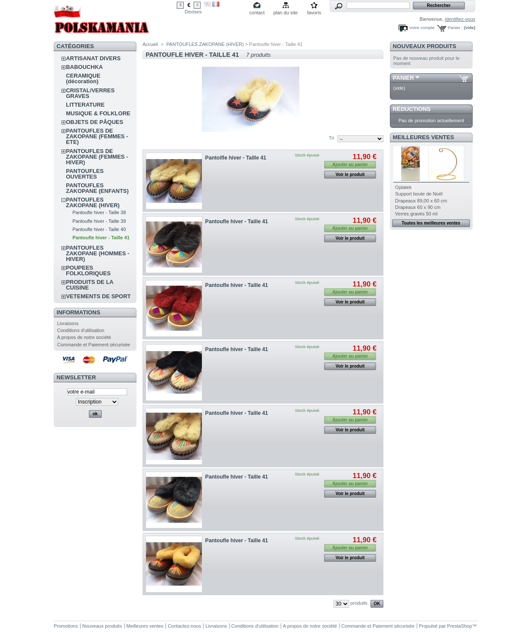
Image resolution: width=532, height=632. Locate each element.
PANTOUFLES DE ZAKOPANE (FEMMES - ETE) (97, 136)
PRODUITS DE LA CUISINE (89, 285)
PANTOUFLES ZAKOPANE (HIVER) (93, 202)
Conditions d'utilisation (80, 330)
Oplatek (403, 187)
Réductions (412, 109)
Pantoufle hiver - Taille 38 (99, 212)
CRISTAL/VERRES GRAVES (90, 93)
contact (256, 12)
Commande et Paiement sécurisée (93, 344)
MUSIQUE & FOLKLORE (98, 113)
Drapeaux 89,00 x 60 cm (421, 200)
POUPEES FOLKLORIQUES (88, 270)
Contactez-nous (184, 626)
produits (358, 603)
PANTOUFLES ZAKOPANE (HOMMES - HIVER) (97, 253)
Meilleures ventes (423, 137)
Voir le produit (350, 174)
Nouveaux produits (425, 46)
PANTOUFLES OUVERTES (85, 174)
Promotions (66, 626)
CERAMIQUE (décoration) (83, 78)
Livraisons (68, 323)
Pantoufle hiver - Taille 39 (99, 221)
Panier (403, 78)
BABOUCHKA (84, 67)
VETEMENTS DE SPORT (98, 296)
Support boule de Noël (418, 193)
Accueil (150, 44)
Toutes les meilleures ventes (431, 223)
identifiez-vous (460, 19)
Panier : (455, 27)
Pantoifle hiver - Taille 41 (235, 158)
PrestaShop (459, 626)
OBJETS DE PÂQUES (94, 122)
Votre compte (422, 27)
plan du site (285, 12)
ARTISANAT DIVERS (93, 58)
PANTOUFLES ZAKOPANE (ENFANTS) (97, 188)
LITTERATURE (85, 104)
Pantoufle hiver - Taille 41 (101, 237)
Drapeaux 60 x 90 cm (418, 207)
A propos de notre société (84, 337)
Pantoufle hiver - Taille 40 (99, 229)
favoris (314, 12)
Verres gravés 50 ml (416, 213)
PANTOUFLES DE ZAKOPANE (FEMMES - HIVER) (97, 157)
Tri (331, 137)
